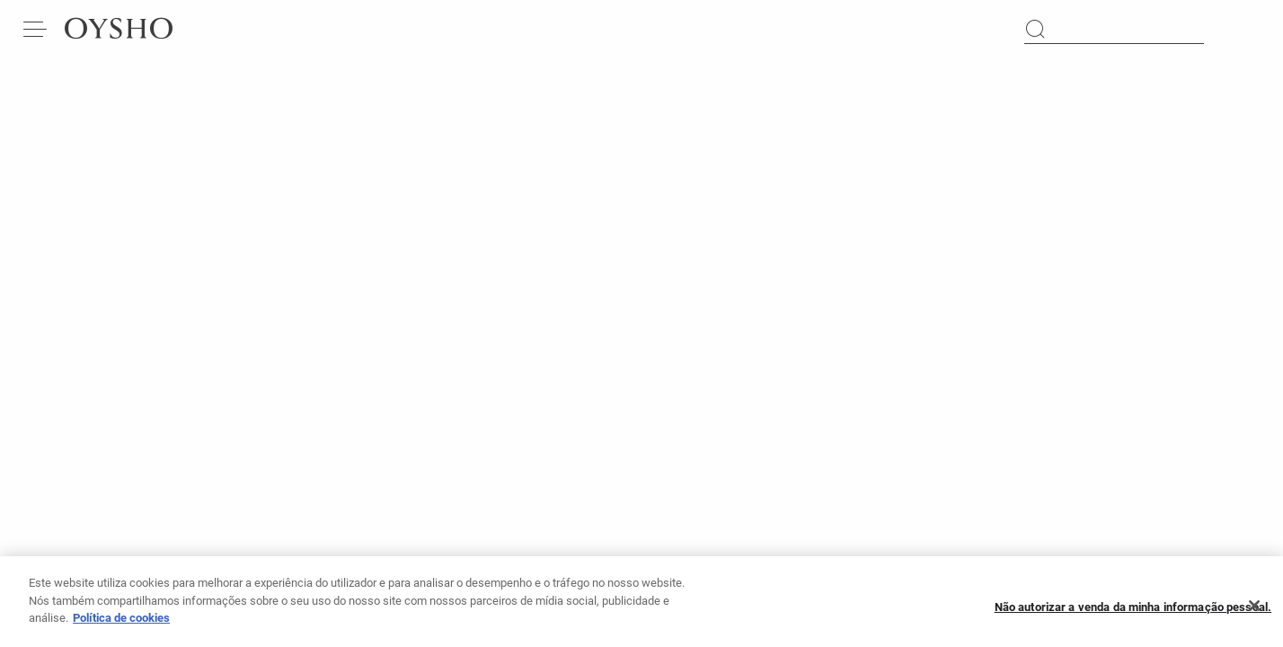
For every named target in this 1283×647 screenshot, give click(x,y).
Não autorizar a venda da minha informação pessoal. (1133, 612)
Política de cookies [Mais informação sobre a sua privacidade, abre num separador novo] (121, 624)
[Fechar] (1254, 613)
